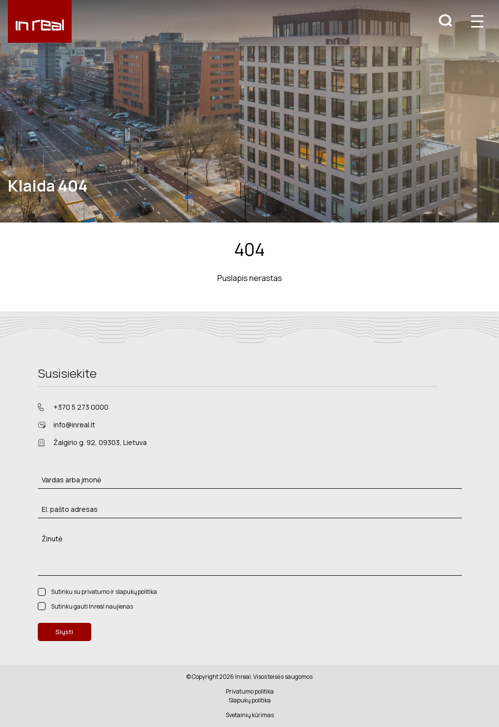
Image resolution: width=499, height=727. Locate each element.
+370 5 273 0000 (80, 407)
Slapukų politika (250, 700)
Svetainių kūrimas (250, 715)
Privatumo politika (250, 691)
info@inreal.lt (74, 424)
